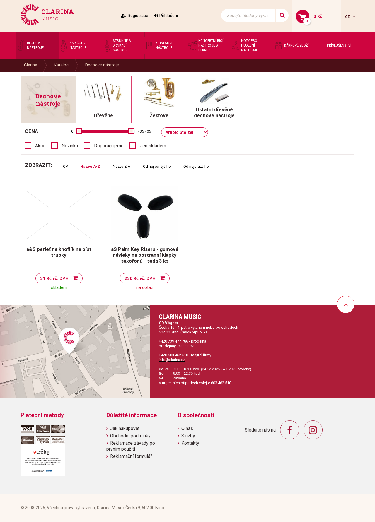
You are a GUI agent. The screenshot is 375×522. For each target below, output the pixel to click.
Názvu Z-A (121, 166)
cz (348, 16)
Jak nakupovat (124, 428)
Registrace (138, 15)
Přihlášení (168, 15)
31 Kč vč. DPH (54, 278)
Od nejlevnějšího (157, 166)
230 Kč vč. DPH (140, 278)
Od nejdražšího (196, 166)
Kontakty (190, 443)
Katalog (61, 65)
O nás (187, 428)
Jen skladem (153, 145)
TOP (64, 166)
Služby (188, 436)
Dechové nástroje (102, 65)
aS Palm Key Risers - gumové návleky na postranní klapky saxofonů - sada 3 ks (144, 255)
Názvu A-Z (90, 166)
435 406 (144, 131)
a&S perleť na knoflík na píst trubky (58, 252)
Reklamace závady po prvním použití (130, 445)
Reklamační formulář (131, 456)
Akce (40, 145)
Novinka (70, 145)
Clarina (30, 65)
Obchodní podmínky (130, 436)
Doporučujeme (109, 145)
